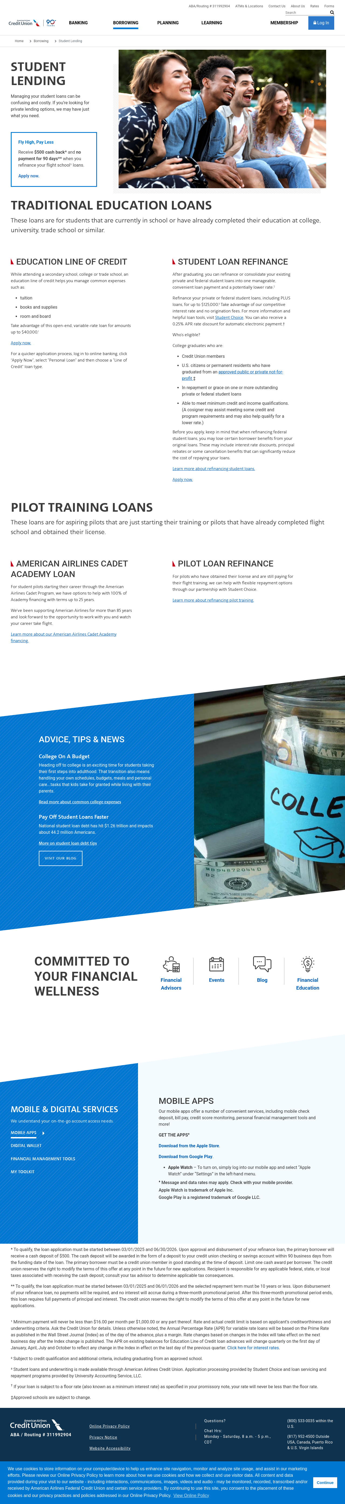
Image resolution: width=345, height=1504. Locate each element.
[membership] (284, 22)
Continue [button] (325, 1483)
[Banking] (78, 22)
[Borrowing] (126, 22)
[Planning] (168, 22)
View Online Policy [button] (191, 1495)
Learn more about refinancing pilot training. (213, 600)
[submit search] (332, 12)
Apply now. (21, 342)
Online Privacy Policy (109, 1426)
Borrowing (41, 41)
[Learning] (211, 22)
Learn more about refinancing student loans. (213, 468)
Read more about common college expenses (80, 802)
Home (19, 41)
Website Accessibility (110, 1448)
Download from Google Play (185, 1156)
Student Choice (229, 317)
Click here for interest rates (253, 1347)
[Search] (309, 12)
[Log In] (321, 23)
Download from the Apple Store (189, 1145)
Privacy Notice (103, 1437)
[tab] (66, 1134)
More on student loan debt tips (68, 843)
